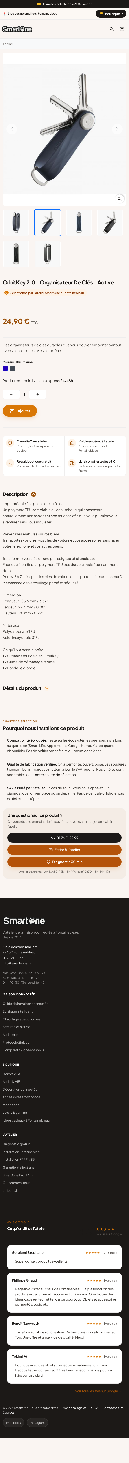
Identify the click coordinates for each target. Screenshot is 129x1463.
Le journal (10, 1190)
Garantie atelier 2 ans (18, 1167)
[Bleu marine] (5, 368)
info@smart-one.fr (17, 963)
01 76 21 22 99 (64, 838)
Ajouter (20, 411)
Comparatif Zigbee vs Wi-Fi (23, 1050)
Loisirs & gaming (15, 1112)
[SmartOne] (17, 29)
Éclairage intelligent (18, 1011)
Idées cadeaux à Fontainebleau (26, 1120)
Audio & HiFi (11, 1081)
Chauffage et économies (21, 1019)
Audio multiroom (15, 1034)
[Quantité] (24, 394)
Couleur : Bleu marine (18, 362)
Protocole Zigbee (16, 1042)
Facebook (13, 1423)
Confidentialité (113, 1408)
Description (15, 494)
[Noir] (12, 368)
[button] (111, 29)
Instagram (37, 1423)
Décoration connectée (20, 1089)
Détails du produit (22, 688)
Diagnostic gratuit (16, 1144)
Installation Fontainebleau (22, 1152)
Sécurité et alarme (16, 1027)
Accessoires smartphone (21, 1097)
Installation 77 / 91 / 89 (19, 1159)
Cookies (9, 1412)
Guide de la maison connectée (25, 1004)
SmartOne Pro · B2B (18, 1175)
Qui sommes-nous (16, 1183)
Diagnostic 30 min (64, 861)
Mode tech (11, 1105)
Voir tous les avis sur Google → (98, 1391)
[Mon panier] (122, 29)
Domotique (11, 1074)
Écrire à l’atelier (64, 849)
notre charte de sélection (55, 774)
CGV (94, 1408)
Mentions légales (75, 1408)
